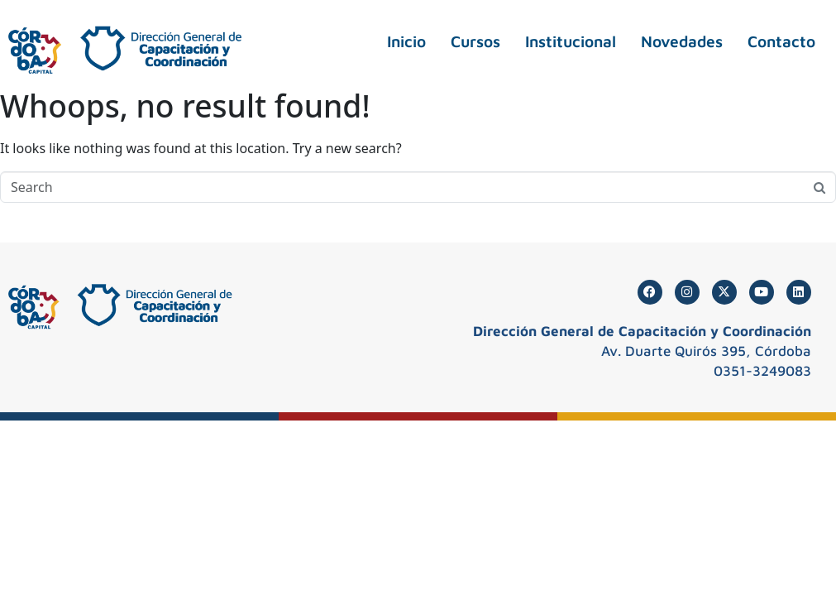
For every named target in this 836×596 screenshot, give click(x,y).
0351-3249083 (762, 371)
